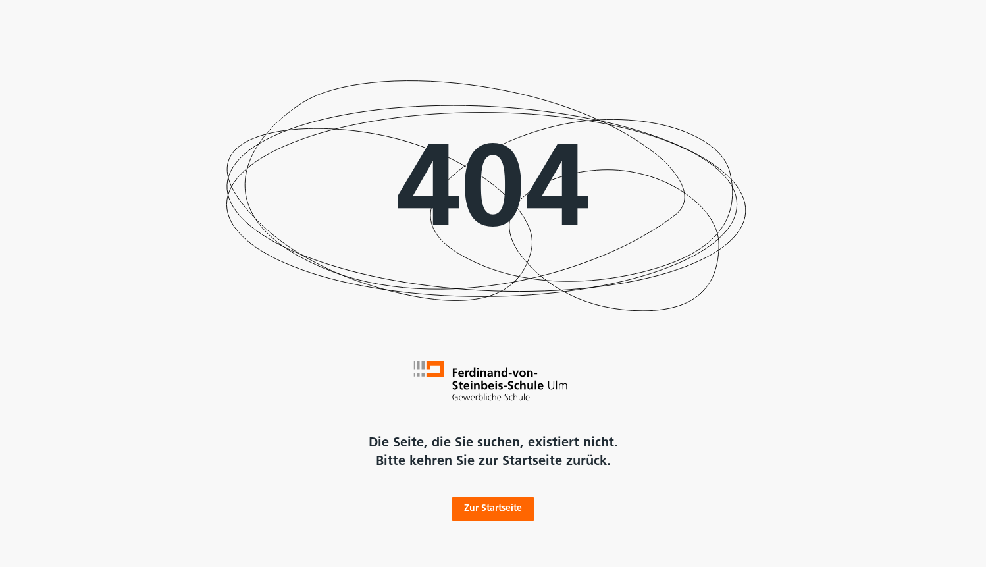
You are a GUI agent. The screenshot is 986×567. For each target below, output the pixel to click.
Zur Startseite (493, 509)
